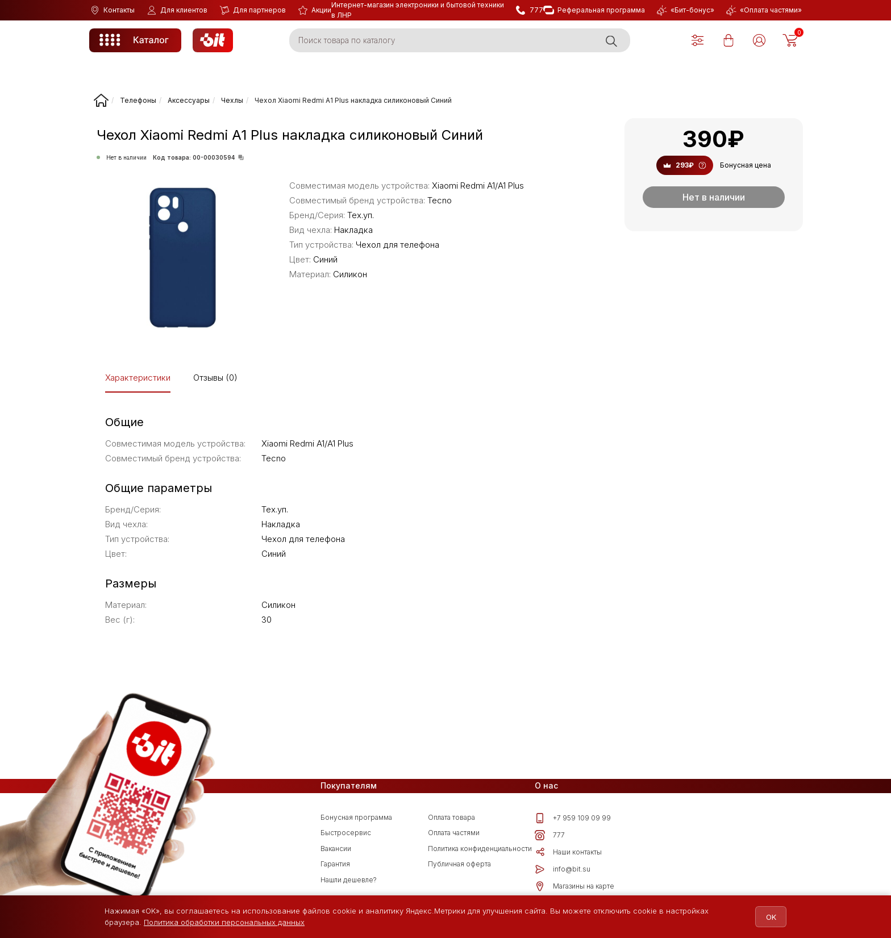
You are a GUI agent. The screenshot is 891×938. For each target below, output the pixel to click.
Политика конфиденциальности (480, 848)
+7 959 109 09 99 (573, 818)
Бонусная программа (356, 817)
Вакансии (335, 848)
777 (550, 835)
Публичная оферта (459, 864)
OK (765, 917)
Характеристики (137, 377)
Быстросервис (345, 832)
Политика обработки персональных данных (224, 922)
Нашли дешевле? (348, 880)
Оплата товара (451, 817)
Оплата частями (454, 832)
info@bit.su (562, 869)
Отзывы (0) (215, 377)
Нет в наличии (713, 197)
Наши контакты (568, 852)
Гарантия (335, 864)
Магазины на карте (574, 886)
